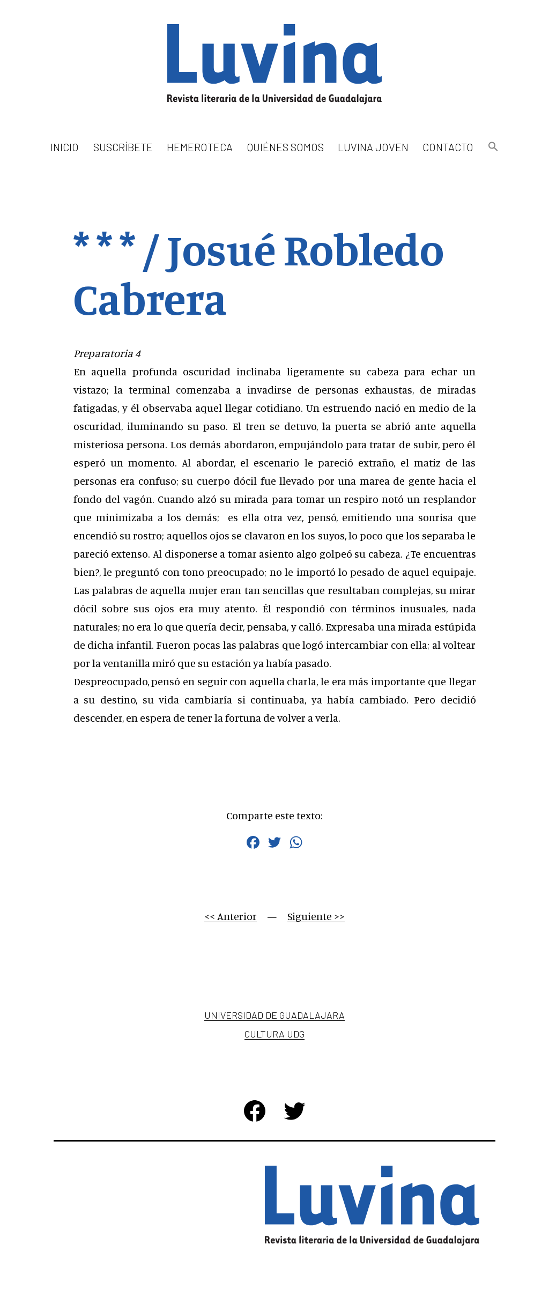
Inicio (64, 146)
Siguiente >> (316, 916)
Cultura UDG (274, 1034)
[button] (492, 147)
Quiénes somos (285, 146)
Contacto (447, 146)
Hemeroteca (200, 146)
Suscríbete (123, 146)
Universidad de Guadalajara (274, 1015)
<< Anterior (230, 916)
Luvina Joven (373, 146)
